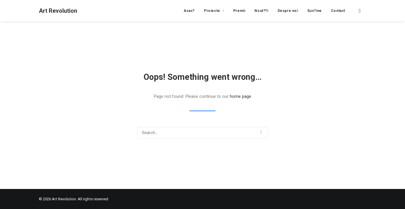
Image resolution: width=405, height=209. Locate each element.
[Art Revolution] (58, 11)
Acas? (189, 11)
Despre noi (288, 11)
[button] (361, 10)
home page (240, 96)
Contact (338, 11)
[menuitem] (189, 10)
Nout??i (261, 11)
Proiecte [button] (214, 11)
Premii (239, 11)
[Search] (202, 132)
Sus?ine (314, 11)
